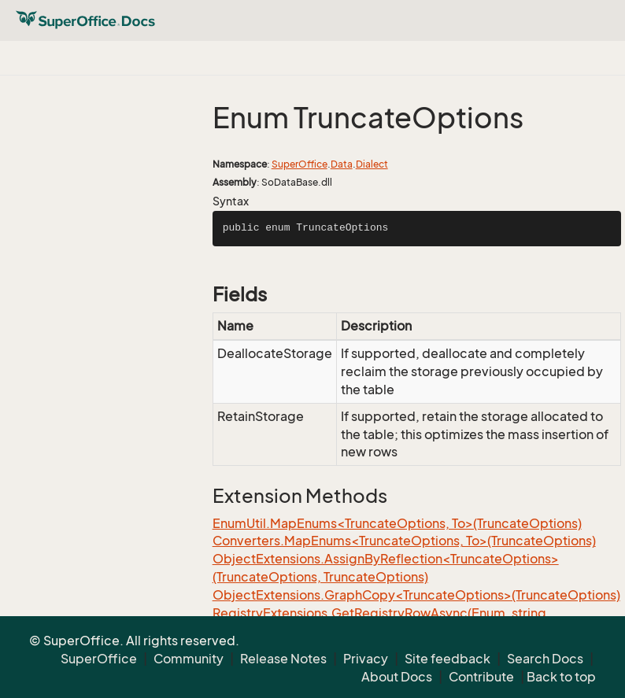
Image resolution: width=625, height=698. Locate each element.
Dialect (372, 164)
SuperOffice (299, 164)
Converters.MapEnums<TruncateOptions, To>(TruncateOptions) (404, 540)
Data (342, 164)
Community (188, 659)
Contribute (481, 677)
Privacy (365, 659)
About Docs (396, 677)
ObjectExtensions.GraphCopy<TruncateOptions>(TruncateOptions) (416, 595)
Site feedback (447, 659)
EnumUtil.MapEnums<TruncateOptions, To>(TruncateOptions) (397, 523)
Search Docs (545, 659)
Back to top (561, 677)
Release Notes (283, 659)
